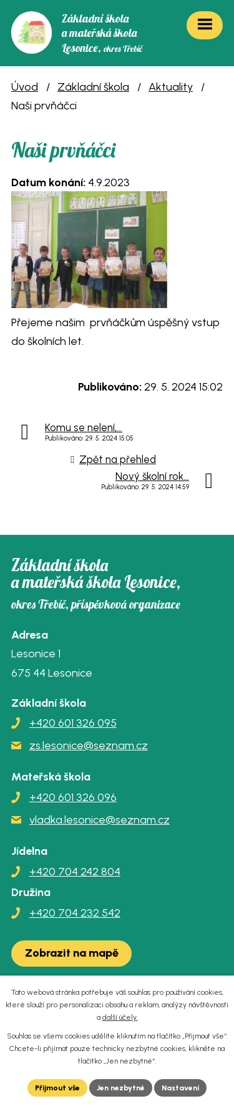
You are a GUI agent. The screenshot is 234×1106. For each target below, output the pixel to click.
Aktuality (171, 87)
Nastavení (180, 1088)
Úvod (24, 87)
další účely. (120, 1017)
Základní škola (93, 87)
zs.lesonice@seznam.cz (88, 745)
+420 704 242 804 (74, 872)
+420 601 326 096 (73, 797)
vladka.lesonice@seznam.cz (99, 820)
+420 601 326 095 (73, 723)
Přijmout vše (57, 1088)
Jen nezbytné (121, 1088)
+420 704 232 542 (74, 913)
